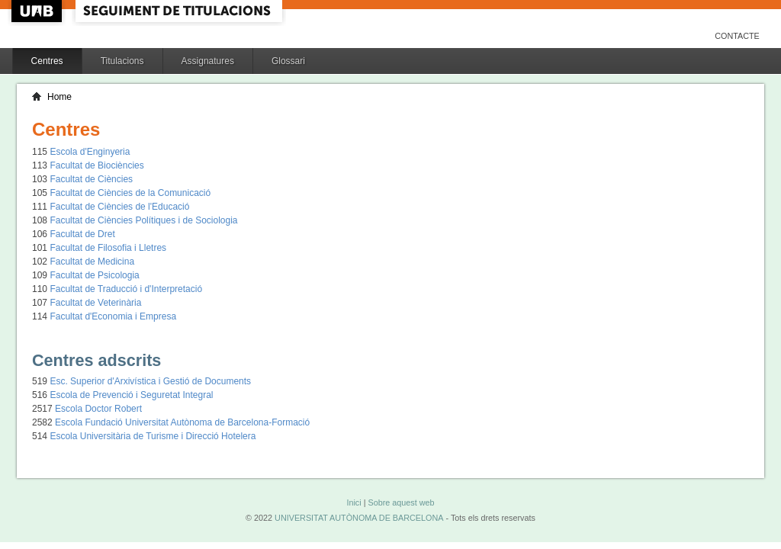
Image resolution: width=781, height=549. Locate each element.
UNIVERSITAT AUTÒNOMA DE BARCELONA (359, 517)
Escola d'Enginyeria (90, 151)
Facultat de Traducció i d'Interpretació (126, 289)
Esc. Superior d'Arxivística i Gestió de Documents (150, 381)
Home (59, 97)
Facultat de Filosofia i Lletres (108, 247)
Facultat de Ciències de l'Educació (119, 206)
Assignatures (208, 61)
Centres (47, 61)
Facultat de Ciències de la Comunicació (130, 193)
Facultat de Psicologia (94, 275)
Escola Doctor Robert (98, 408)
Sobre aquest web (401, 502)
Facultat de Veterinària (95, 302)
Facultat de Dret (82, 234)
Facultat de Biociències (96, 165)
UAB (38, 11)
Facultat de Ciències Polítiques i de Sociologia (143, 220)
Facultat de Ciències (91, 179)
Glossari (288, 61)
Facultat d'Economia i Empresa (113, 316)
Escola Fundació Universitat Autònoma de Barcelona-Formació (182, 422)
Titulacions (122, 61)
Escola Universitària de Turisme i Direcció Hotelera (153, 436)
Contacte (737, 35)
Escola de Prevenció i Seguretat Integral (131, 395)
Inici (353, 502)
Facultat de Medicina (92, 261)
